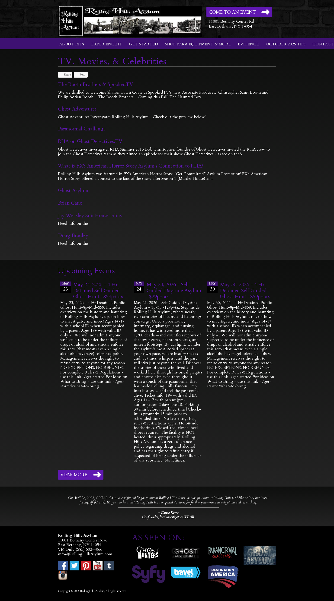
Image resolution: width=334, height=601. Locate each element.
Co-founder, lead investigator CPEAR (168, 517)
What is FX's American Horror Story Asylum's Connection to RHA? (130, 166)
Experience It (106, 44)
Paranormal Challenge (82, 129)
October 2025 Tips (285, 44)
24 (139, 287)
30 (212, 287)
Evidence (248, 44)
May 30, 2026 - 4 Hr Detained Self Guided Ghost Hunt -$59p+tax (245, 291)
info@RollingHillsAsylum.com (85, 554)
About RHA (71, 44)
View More (73, 475)
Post (80, 75)
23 (65, 287)
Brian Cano (70, 203)
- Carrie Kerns (168, 512)
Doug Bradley (73, 235)
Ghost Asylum (73, 190)
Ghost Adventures (77, 109)
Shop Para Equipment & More (198, 44)
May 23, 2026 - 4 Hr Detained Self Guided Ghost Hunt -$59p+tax (98, 291)
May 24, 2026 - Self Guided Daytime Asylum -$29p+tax (174, 291)
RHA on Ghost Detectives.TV (90, 141)
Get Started (143, 44)
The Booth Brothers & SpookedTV (95, 84)
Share (65, 75)
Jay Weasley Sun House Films (90, 215)
